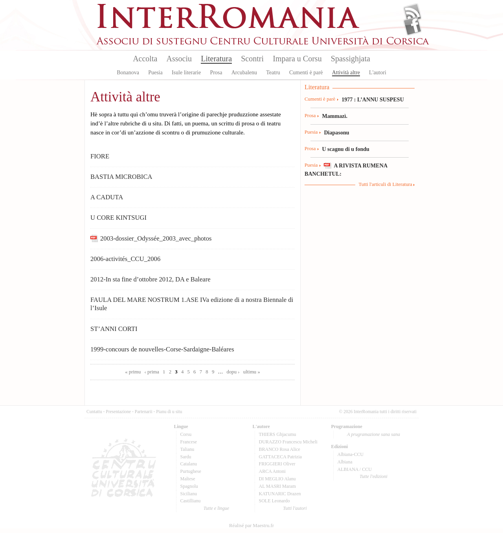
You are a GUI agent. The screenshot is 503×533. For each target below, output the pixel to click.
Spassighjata (350, 58)
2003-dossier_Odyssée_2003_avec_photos (156, 238)
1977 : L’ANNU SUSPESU (372, 99)
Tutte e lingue (216, 508)
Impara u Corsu (297, 58)
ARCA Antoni (272, 471)
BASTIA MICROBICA (121, 176)
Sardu (185, 456)
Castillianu (190, 501)
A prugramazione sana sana (373, 434)
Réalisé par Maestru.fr (251, 525)
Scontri (252, 58)
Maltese (187, 479)
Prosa (216, 72)
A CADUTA (106, 197)
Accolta (145, 58)
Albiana (345, 462)
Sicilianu (188, 493)
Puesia (155, 72)
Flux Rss (412, 13)
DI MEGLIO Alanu (277, 479)
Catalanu (188, 464)
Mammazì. (334, 116)
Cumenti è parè (306, 72)
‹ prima (152, 372)
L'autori (377, 72)
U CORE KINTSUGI (118, 217)
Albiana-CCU (351, 454)
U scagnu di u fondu (345, 149)
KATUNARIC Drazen (280, 493)
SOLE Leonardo (274, 501)
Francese (188, 442)
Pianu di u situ (169, 411)
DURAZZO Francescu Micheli (288, 442)
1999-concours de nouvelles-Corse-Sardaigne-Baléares (162, 349)
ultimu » (251, 372)
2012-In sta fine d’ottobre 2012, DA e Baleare (150, 279)
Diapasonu (336, 132)
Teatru (273, 72)
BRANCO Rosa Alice (279, 449)
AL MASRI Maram (277, 486)
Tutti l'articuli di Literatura (385, 184)
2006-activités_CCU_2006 (125, 259)
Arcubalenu (244, 72)
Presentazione (118, 411)
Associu (179, 58)
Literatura (216, 58)
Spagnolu (189, 486)
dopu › (233, 372)
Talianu (187, 449)
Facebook (412, 26)
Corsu (186, 434)
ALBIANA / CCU (355, 469)
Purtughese (190, 471)
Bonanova (128, 72)
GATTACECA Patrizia (280, 456)
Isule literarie (186, 72)
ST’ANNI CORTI (114, 329)
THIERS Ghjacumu (277, 434)
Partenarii (143, 411)
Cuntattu (94, 411)
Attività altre (346, 72)
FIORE (99, 156)
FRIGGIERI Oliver (277, 464)
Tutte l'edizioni (373, 476)
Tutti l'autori (295, 508)
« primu (133, 372)
